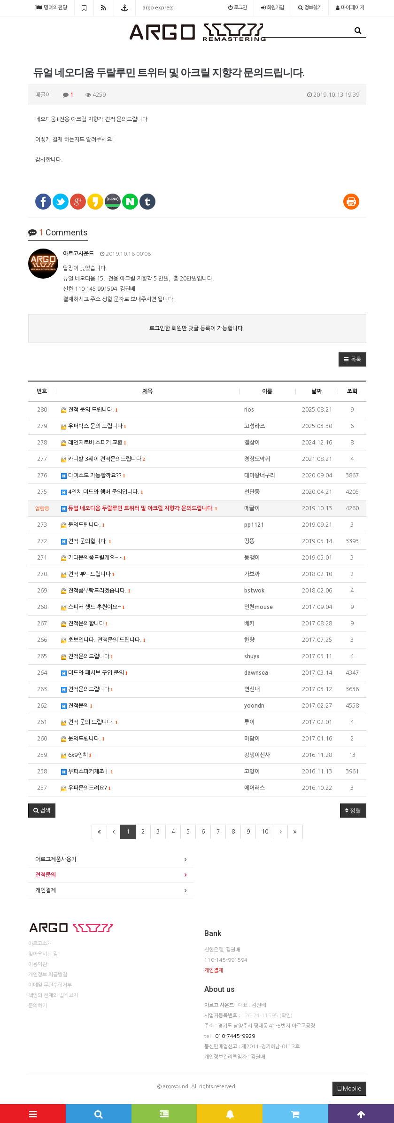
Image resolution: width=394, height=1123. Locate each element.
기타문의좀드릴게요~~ (93, 558)
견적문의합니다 (84, 624)
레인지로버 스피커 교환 (93, 443)
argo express (158, 7)
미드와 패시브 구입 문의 (94, 673)
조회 (352, 391)
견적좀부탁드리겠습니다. (96, 591)
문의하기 (37, 1005)
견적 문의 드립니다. (89, 410)
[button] (352, 359)
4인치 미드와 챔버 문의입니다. (102, 492)
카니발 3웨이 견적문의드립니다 (103, 459)
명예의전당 (51, 7)
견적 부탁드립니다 (88, 574)
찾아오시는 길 (43, 954)
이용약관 (37, 964)
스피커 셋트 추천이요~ (93, 607)
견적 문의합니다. (86, 541)
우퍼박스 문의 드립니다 (93, 426)
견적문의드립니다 (87, 657)
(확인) (286, 1015)
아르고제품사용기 (56, 859)
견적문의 (77, 706)
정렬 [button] (353, 810)
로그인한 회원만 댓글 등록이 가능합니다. (197, 328)
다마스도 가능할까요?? (93, 476)
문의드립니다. (83, 525)
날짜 (316, 391)
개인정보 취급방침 (47, 974)
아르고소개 (40, 943)
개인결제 (45, 890)
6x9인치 (76, 755)
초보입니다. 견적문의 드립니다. (103, 640)
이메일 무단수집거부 (50, 985)
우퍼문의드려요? (86, 788)
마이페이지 (350, 7)
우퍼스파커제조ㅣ (87, 772)
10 (265, 831)
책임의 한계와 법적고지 (53, 995)
